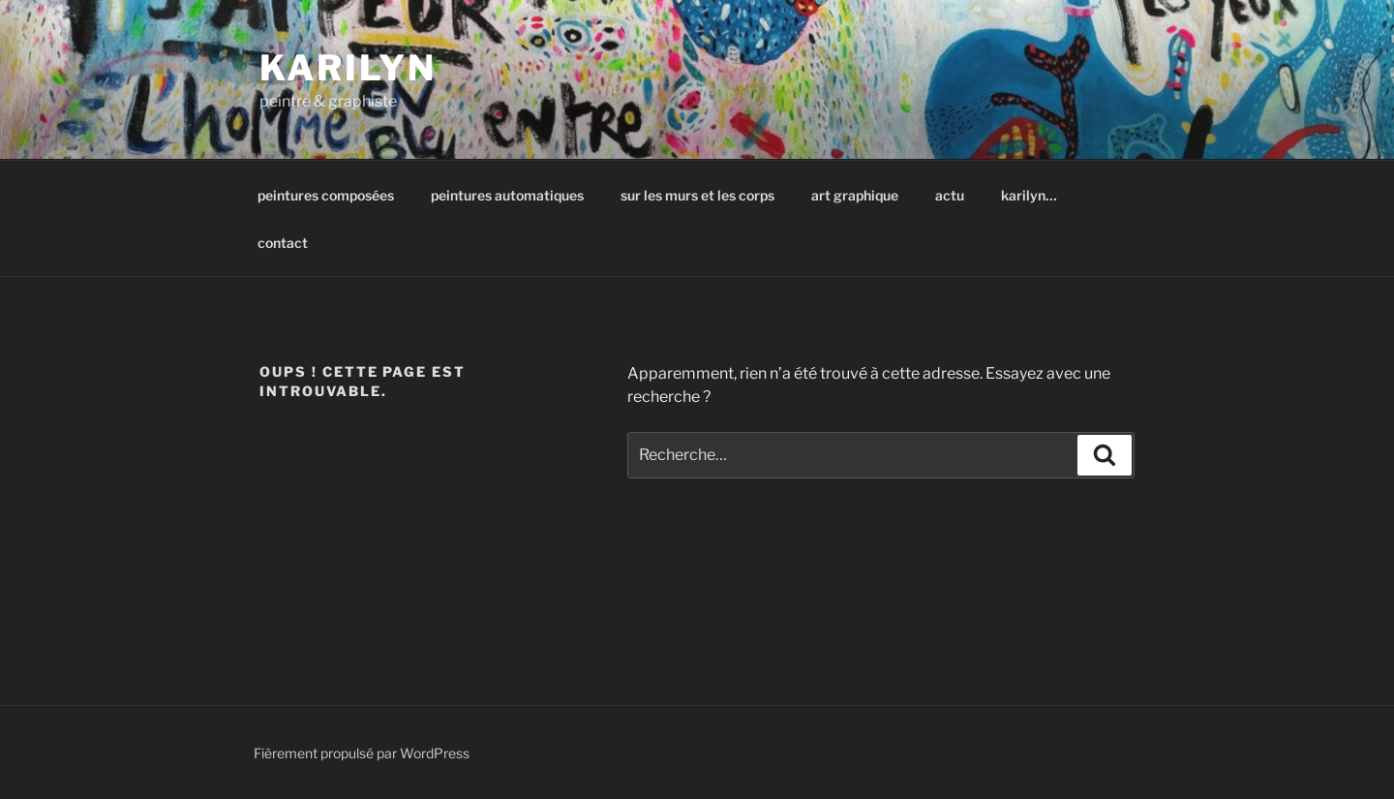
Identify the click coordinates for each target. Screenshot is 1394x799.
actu (949, 195)
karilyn (348, 67)
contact (283, 242)
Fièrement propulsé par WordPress (362, 753)
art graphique (854, 195)
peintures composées (326, 195)
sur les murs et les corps (697, 195)
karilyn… (1029, 195)
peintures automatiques (507, 195)
